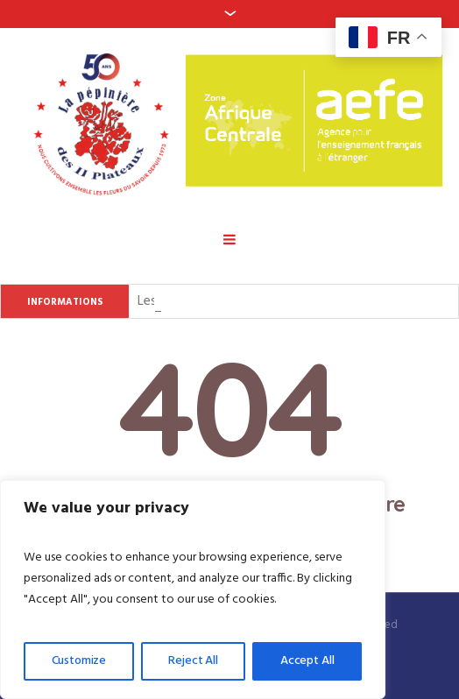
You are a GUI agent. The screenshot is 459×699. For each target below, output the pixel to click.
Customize (79, 661)
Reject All (193, 661)
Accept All (307, 661)
